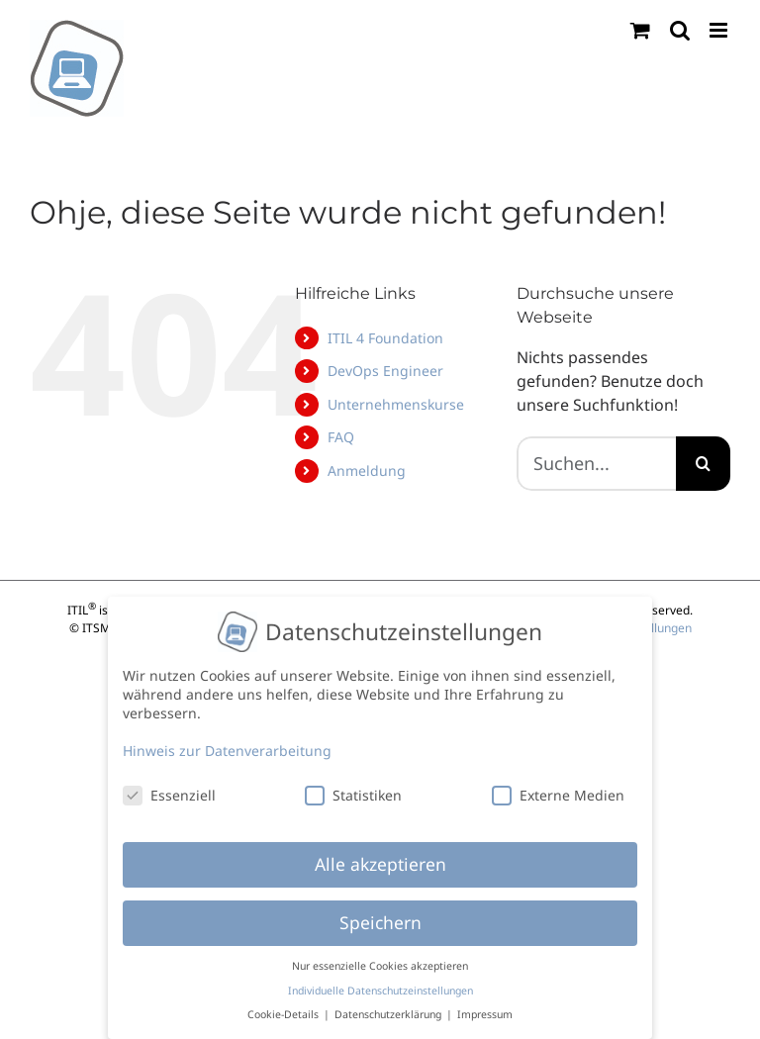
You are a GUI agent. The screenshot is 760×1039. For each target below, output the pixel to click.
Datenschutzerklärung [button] (389, 1007)
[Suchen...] (596, 463)
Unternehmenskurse (396, 404)
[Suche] (703, 463)
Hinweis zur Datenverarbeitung (227, 742)
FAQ (341, 436)
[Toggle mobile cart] (640, 30)
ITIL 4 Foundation (385, 338)
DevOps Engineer (385, 370)
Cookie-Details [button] (284, 1007)
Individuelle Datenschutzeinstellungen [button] (380, 983)
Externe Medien (558, 787)
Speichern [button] (380, 915)
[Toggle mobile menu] (720, 30)
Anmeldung (367, 470)
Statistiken (353, 787)
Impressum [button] (485, 1007)
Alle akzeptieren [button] (380, 857)
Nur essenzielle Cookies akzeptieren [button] (380, 959)
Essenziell (169, 787)
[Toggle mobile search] (680, 30)
